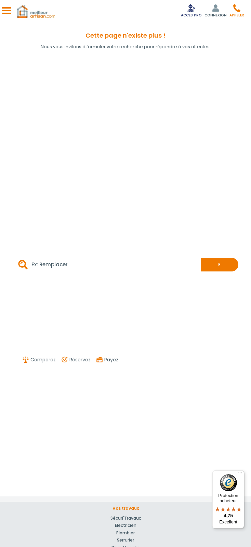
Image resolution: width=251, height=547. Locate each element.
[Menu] (240, 474)
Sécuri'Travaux (125, 518)
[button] (236, 10)
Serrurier (125, 540)
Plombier (125, 533)
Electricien (125, 525)
